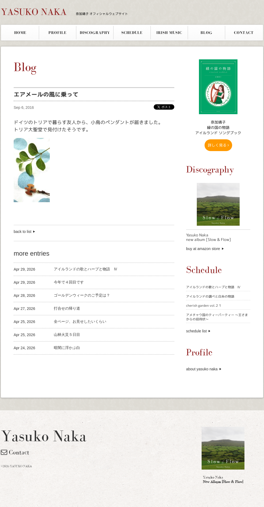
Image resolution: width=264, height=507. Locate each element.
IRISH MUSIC (169, 32)
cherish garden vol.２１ (204, 305)
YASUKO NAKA (64, 12)
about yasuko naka (202, 369)
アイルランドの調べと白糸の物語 (210, 296)
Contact (15, 452)
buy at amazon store (203, 249)
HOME (20, 32)
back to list (22, 231)
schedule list (196, 331)
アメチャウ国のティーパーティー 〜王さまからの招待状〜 (217, 317)
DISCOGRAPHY (95, 32)
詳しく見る (218, 145)
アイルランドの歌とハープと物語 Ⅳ (213, 287)
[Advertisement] (76, 364)
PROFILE (57, 32)
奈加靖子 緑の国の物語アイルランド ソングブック (218, 127)
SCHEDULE (132, 32)
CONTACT (244, 32)
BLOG (206, 32)
